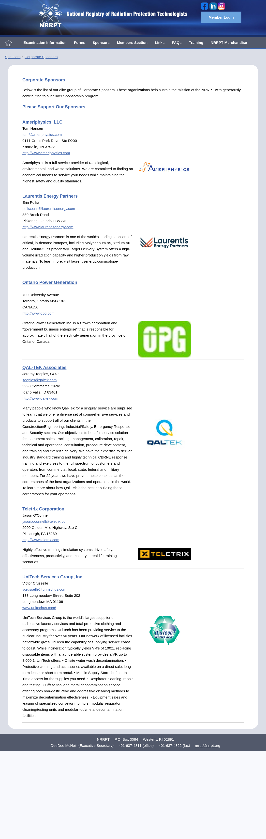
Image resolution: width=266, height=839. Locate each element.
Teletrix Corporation (43, 509)
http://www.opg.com (38, 313)
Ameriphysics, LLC (42, 122)
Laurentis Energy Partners (50, 196)
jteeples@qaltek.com (39, 380)
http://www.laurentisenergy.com (47, 227)
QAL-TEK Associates (44, 367)
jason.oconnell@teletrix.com (45, 521)
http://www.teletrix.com (40, 540)
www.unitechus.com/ (39, 608)
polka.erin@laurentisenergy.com (48, 208)
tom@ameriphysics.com (42, 134)
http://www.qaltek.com (40, 398)
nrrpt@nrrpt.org (207, 745)
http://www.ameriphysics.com (46, 153)
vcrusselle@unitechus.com (44, 589)
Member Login (221, 17)
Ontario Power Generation (49, 282)
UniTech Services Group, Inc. (53, 576)
